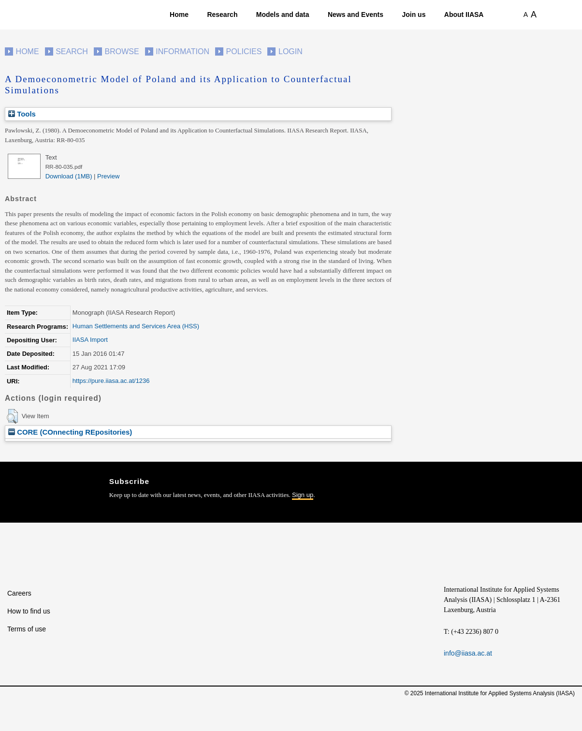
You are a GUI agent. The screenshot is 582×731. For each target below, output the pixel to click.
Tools (22, 114)
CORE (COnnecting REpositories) (70, 432)
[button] (12, 416)
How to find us (28, 611)
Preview (108, 176)
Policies (244, 51)
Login (290, 51)
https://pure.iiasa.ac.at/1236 (111, 380)
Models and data (282, 14)
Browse (121, 51)
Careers (19, 593)
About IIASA (464, 14)
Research (222, 14)
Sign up (302, 494)
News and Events (355, 14)
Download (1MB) (68, 176)
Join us (413, 14)
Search (72, 51)
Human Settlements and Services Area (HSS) (136, 326)
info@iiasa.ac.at (468, 653)
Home (179, 14)
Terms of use (26, 629)
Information (182, 51)
